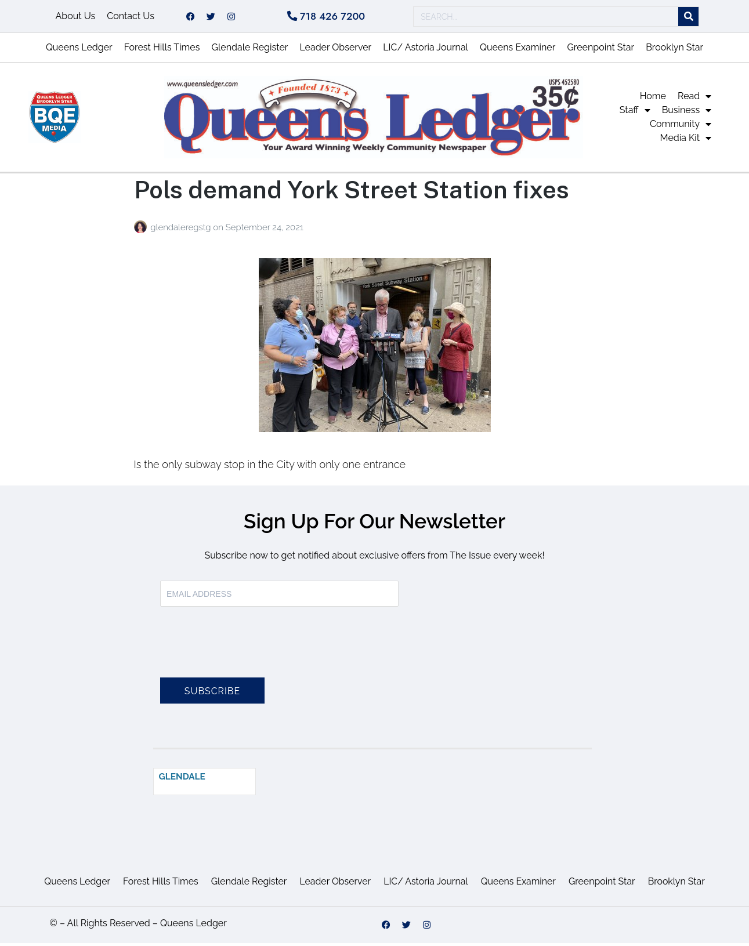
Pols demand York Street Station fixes (351, 193)
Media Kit (686, 141)
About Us (76, 17)
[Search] (688, 18)
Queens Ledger (79, 50)
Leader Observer (335, 50)
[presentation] (248, 652)
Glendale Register (249, 50)
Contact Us (130, 17)
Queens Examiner (517, 50)
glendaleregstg (181, 231)
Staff (635, 114)
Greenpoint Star (600, 50)
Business (687, 114)
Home (653, 99)
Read (694, 100)
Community (680, 128)
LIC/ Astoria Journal (425, 50)
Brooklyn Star (674, 50)
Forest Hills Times (162, 50)
